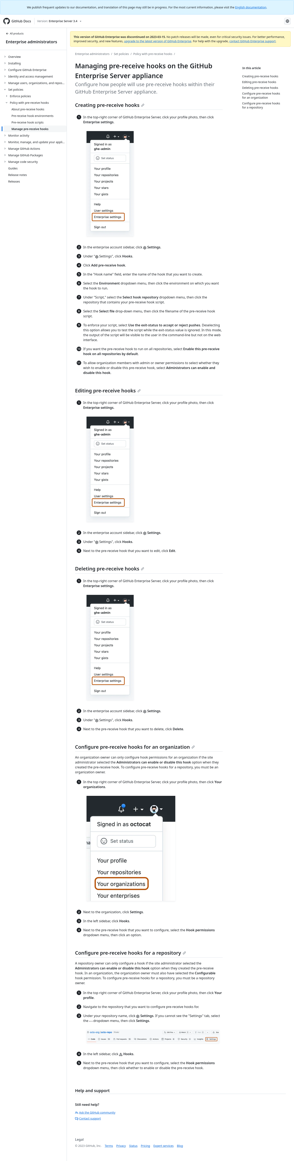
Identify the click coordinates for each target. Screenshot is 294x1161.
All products (15, 33)
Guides (13, 168)
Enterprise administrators (31, 42)
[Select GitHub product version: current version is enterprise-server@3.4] (59, 21)
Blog (180, 1146)
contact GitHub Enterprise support (252, 41)
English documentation (250, 7)
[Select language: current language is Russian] (287, 21)
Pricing (145, 1146)
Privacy (121, 1146)
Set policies (121, 54)
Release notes (17, 175)
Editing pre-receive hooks (108, 390)
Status (133, 1146)
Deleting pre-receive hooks (109, 568)
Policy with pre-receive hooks (152, 54)
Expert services (163, 1146)
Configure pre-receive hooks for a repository (130, 952)
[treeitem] (35, 56)
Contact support (88, 1118)
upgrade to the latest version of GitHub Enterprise (157, 41)
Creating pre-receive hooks (109, 105)
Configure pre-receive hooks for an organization (135, 746)
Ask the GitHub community (95, 1112)
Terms (109, 1146)
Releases (14, 181)
